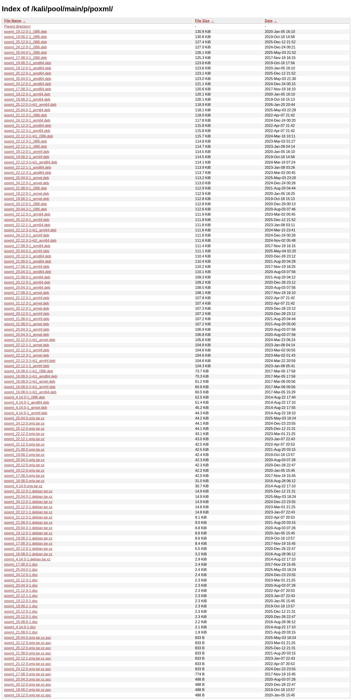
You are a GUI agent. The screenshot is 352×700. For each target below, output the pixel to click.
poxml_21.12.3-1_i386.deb (25, 115)
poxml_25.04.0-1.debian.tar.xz (28, 497)
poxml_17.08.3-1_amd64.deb (27, 89)
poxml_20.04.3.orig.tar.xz (24, 460)
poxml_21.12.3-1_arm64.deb (27, 131)
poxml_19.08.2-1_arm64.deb (27, 99)
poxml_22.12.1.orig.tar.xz (24, 439)
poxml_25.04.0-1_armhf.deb (26, 251)
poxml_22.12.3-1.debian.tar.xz (28, 507)
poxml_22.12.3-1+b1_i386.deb (28, 136)
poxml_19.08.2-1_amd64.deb (27, 63)
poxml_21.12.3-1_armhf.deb (26, 298)
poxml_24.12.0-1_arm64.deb (27, 120)
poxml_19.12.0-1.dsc (21, 601)
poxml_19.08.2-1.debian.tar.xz (28, 538)
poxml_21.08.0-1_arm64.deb (27, 277)
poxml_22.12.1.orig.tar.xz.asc (27, 658)
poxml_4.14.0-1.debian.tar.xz (27, 559)
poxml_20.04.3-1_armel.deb (26, 335)
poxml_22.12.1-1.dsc (21, 596)
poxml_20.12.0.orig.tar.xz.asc (27, 684)
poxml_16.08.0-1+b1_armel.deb (29, 381)
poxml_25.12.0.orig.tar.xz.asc (27, 648)
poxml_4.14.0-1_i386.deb (24, 397)
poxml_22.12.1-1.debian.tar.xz (28, 512)
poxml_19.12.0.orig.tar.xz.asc (27, 695)
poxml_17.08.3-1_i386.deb (25, 58)
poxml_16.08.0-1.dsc (21, 622)
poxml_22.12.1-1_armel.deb (26, 345)
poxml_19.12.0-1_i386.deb (25, 32)
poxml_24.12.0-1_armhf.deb (26, 235)
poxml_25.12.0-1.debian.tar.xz (28, 491)
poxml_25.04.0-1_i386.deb (25, 53)
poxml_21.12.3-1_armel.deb (26, 303)
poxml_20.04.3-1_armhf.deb (26, 329)
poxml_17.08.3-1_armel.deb (26, 293)
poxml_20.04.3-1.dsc (21, 585)
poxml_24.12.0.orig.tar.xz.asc (27, 669)
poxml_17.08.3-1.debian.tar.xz (28, 543)
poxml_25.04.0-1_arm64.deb (27, 110)
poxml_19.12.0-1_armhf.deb (26, 152)
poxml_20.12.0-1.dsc (21, 617)
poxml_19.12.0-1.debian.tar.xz (28, 533)
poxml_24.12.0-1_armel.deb (26, 183)
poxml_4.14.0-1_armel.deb (25, 408)
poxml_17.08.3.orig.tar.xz (24, 476)
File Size (202, 21)
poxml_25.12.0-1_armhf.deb (26, 220)
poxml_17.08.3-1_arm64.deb (27, 246)
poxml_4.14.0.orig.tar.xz (23, 486)
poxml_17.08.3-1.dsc (21, 564)
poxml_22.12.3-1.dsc (21, 580)
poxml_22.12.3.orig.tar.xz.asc (27, 643)
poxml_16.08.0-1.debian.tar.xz (28, 554)
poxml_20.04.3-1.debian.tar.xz (28, 528)
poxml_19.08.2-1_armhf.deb (26, 157)
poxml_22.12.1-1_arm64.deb (27, 225)
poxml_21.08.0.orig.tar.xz (24, 449)
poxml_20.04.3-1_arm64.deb (27, 288)
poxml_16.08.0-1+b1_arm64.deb (30, 392)
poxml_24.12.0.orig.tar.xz (24, 423)
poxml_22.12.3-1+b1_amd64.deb (30, 162)
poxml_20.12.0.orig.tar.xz (24, 465)
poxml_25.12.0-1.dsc (21, 611)
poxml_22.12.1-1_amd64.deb (27, 167)
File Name (12, 21)
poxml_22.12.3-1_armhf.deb (26, 350)
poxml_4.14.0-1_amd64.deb (26, 402)
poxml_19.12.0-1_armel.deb (26, 194)
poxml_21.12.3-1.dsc (21, 591)
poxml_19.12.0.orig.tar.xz (24, 470)
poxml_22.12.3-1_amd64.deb (27, 173)
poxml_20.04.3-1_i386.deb (25, 209)
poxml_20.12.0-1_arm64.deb (27, 282)
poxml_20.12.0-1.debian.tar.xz (28, 549)
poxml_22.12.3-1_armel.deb (26, 355)
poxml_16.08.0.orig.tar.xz (24, 481)
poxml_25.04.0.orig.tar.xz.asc (27, 638)
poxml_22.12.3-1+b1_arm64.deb (30, 230)
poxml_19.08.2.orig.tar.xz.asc (27, 690)
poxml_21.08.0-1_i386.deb (25, 188)
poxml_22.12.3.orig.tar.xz (24, 434)
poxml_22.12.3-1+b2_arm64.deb (30, 240)
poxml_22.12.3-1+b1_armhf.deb (29, 361)
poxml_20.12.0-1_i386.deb (25, 204)
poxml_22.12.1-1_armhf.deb (26, 366)
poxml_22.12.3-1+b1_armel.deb (29, 340)
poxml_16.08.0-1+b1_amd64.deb (30, 376)
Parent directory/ (17, 26)
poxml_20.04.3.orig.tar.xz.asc (27, 679)
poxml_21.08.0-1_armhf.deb (26, 319)
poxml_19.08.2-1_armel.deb (26, 199)
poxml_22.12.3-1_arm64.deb (27, 214)
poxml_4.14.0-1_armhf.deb (25, 413)
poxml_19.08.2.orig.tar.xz (24, 455)
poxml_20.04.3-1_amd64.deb (27, 272)
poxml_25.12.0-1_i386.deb (25, 42)
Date (269, 21)
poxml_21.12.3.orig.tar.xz (24, 444)
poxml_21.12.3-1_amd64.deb (27, 126)
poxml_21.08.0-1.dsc (21, 632)
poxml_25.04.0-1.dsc (21, 570)
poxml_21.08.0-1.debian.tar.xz (28, 522)
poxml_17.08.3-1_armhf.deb (26, 267)
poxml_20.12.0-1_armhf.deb (26, 314)
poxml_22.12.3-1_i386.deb (25, 141)
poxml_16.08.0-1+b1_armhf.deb (29, 387)
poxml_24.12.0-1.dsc (21, 575)
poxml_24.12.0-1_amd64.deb (27, 84)
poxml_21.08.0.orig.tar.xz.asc (27, 653)
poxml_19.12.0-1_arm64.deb (27, 94)
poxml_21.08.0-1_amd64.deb (27, 261)
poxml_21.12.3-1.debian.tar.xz (28, 517)
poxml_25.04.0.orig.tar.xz (24, 418)
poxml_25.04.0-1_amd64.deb (27, 79)
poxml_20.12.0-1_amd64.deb (27, 256)
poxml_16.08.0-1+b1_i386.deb (28, 371)
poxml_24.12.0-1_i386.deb (25, 47)
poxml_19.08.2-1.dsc (21, 606)
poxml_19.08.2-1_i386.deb (25, 37)
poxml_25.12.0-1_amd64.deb (27, 73)
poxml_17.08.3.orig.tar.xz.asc (27, 674)
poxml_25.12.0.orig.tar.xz (24, 429)
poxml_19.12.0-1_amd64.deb (27, 68)
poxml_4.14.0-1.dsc (20, 627)
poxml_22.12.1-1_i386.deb (25, 146)
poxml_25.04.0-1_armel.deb (26, 178)
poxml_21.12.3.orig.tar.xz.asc (27, 664)
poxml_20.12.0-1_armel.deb (26, 308)
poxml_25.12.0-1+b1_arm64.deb (30, 105)
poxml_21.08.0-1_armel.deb (26, 324)
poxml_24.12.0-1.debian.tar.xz (28, 502)
